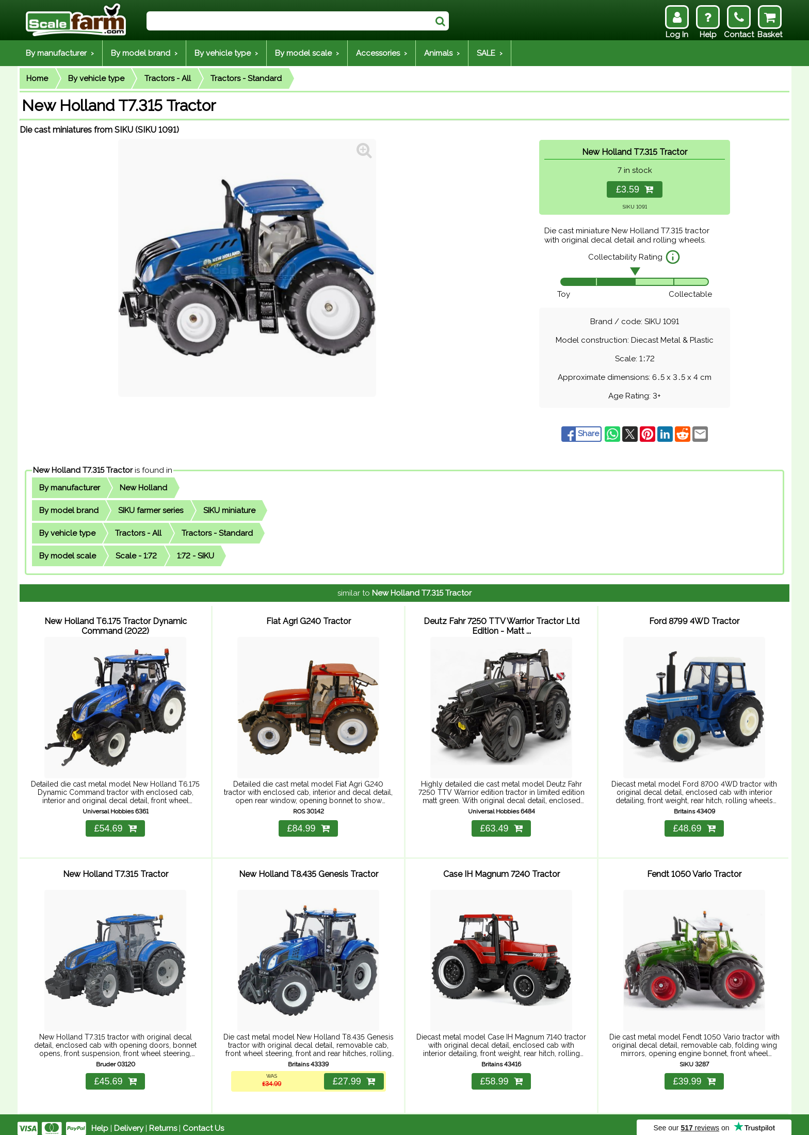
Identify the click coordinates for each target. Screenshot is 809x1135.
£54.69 (115, 824)
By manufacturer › (60, 53)
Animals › (442, 53)
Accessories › (381, 53)
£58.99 (501, 1073)
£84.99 (308, 824)
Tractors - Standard (246, 78)
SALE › (490, 53)
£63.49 (501, 824)
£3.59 (634, 189)
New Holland (143, 487)
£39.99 (694, 1073)
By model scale (67, 556)
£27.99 (353, 1073)
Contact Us (203, 1120)
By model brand (69, 510)
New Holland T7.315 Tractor (83, 470)
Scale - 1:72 (136, 556)
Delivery (128, 1120)
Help (99, 1120)
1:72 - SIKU (195, 556)
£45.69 (115, 1073)
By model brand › (144, 53)
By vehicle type (96, 78)
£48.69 (694, 824)
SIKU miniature (229, 510)
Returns (163, 1120)
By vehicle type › (226, 53)
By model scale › (307, 53)
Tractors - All (167, 78)
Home (37, 78)
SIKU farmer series (150, 510)
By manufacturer (69, 487)
